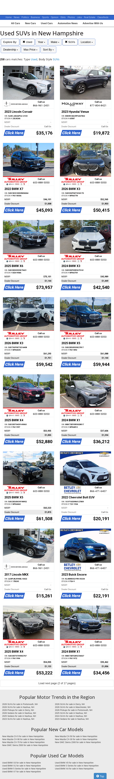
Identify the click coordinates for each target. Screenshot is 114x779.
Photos (71, 17)
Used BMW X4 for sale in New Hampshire (74, 768)
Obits (63, 17)
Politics (25, 17)
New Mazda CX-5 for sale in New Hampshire (22, 736)
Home (9, 17)
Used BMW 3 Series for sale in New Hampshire (77, 765)
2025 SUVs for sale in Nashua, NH (71, 713)
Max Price (30, 49)
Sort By (48, 49)
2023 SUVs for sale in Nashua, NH (18, 719)
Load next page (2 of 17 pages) (57, 683)
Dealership (10, 49)
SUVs (70, 42)
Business (36, 17)
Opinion (55, 17)
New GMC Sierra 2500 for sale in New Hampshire (25, 745)
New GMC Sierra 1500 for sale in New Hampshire (78, 742)
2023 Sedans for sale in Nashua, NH (72, 719)
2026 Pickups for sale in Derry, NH (18, 710)
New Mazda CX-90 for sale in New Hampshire (23, 739)
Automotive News (68, 23)
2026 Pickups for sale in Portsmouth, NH (73, 710)
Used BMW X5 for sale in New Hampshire (74, 763)
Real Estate (90, 17)
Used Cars (47, 23)
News (16, 17)
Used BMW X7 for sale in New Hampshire (21, 771)
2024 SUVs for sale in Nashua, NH (71, 716)
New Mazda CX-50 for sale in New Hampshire (76, 736)
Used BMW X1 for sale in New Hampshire (21, 765)
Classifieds (102, 17)
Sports (45, 17)
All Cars (15, 23)
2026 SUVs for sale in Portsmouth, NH (20, 704)
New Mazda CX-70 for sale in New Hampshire (23, 742)
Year (41, 42)
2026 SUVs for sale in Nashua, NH (18, 707)
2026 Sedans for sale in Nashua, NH (19, 713)
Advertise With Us (93, 23)
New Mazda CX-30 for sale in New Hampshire (76, 739)
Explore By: (10, 42)
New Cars (30, 23)
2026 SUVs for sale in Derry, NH (70, 704)
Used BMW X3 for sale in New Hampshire (21, 763)
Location (87, 42)
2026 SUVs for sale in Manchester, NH (73, 707)
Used (27, 42)
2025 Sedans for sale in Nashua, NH (19, 716)
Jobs (80, 17)
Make (55, 42)
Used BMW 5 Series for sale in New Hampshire (24, 768)
